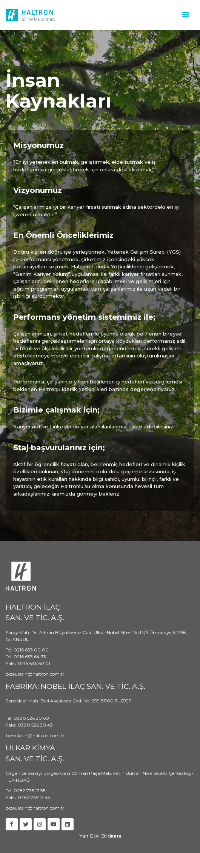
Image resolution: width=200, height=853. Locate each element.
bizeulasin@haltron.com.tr (35, 674)
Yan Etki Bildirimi (100, 836)
